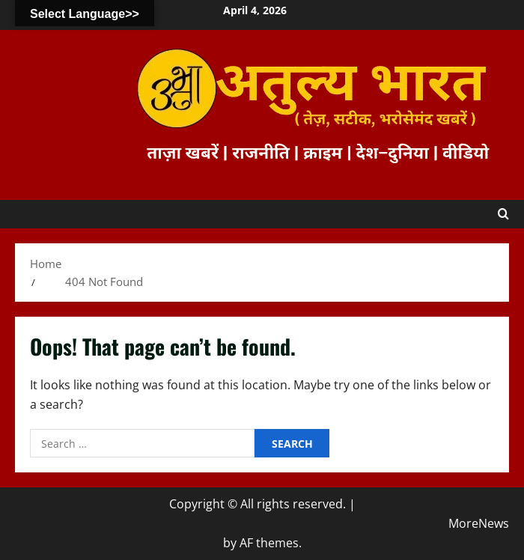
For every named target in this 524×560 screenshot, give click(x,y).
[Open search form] (503, 214)
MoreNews (478, 523)
